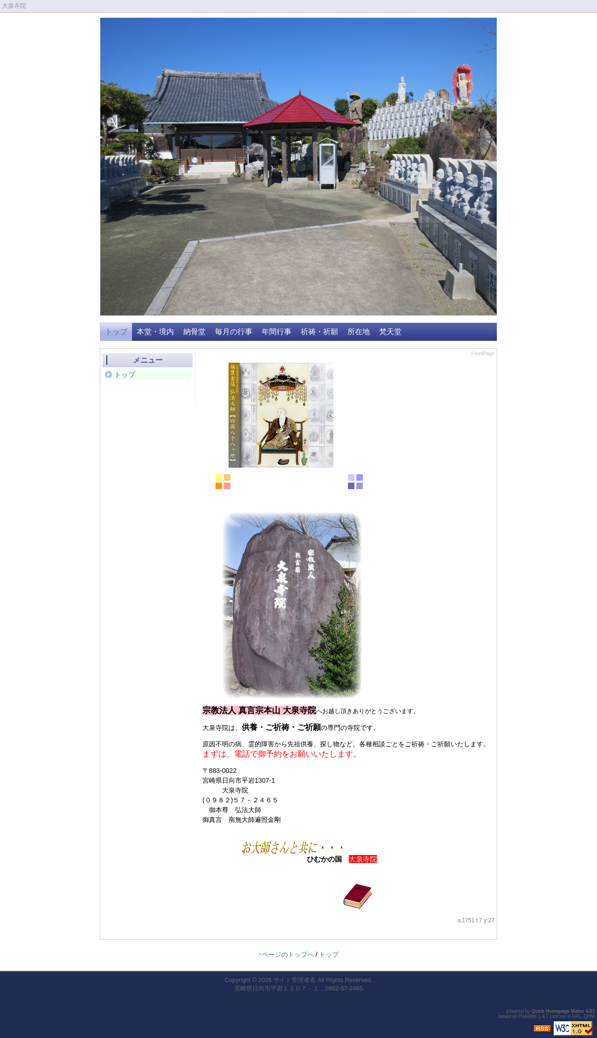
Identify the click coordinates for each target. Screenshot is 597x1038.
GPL (576, 1016)
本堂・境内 (155, 332)
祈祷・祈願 (319, 332)
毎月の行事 (233, 332)
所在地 (358, 332)
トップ (116, 332)
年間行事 (277, 332)
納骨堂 (194, 332)
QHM (589, 1016)
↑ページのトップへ (286, 954)
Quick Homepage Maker (557, 1011)
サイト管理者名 (294, 979)
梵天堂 (390, 332)
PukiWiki (528, 1016)
